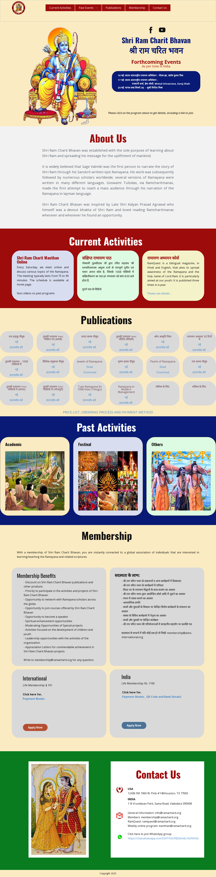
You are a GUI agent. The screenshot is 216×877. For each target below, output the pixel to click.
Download (89, 372)
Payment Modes (34, 699)
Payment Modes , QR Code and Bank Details (151, 697)
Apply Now (35, 727)
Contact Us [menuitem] (160, 8)
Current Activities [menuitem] (60, 8)
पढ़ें (16, 342)
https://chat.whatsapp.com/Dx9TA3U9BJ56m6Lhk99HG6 (163, 838)
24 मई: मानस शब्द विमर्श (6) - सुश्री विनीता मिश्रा (140, 87)
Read (90, 367)
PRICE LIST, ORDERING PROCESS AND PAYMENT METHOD (108, 412)
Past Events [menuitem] (86, 8)
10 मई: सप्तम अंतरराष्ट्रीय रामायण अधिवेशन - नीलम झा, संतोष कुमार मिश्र (151, 75)
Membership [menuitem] (137, 8)
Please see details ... (159, 293)
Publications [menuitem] (113, 8)
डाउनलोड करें (16, 347)
